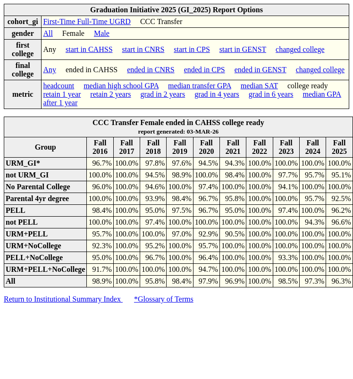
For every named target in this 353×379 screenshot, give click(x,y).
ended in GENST (260, 70)
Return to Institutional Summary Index (63, 299)
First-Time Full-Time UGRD (87, 21)
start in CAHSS (89, 49)
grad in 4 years (216, 94)
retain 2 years (110, 94)
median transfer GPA (199, 86)
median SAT (259, 86)
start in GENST (242, 49)
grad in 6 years (271, 94)
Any (49, 70)
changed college (300, 49)
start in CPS (192, 49)
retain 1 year (62, 94)
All (47, 33)
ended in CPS (204, 70)
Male (101, 33)
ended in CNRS (150, 70)
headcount (58, 86)
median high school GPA (121, 86)
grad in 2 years (163, 94)
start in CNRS (143, 49)
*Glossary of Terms (163, 299)
